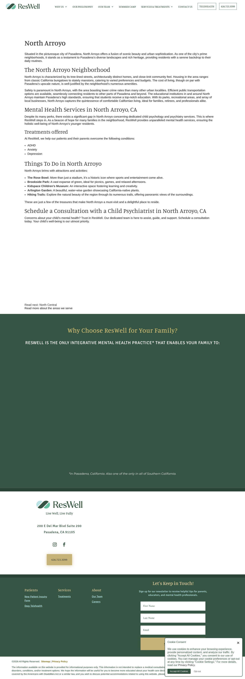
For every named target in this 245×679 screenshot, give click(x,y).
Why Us (59, 6)
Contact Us (185, 6)
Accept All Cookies (179, 671)
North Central (48, 304)
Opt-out (197, 671)
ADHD (31, 145)
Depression (34, 153)
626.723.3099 (228, 6)
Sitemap (45, 661)
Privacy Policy (60, 661)
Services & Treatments (155, 6)
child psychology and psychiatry (162, 116)
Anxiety (32, 149)
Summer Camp (127, 6)
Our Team (104, 6)
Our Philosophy (83, 6)
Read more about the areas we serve (48, 308)
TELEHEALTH (206, 6)
